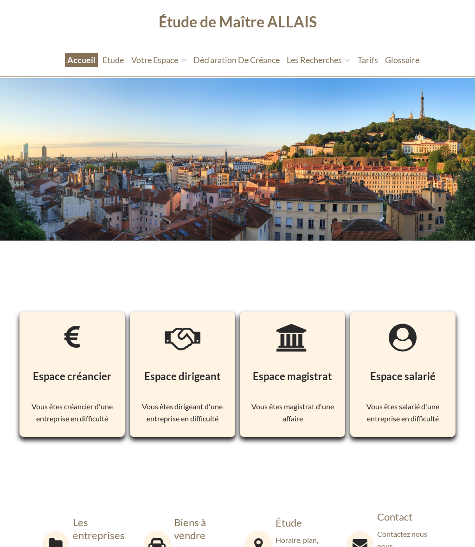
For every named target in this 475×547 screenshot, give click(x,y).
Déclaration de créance (236, 60)
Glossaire (402, 60)
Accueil (81, 60)
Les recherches (318, 60)
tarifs (368, 60)
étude (113, 60)
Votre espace (158, 60)
